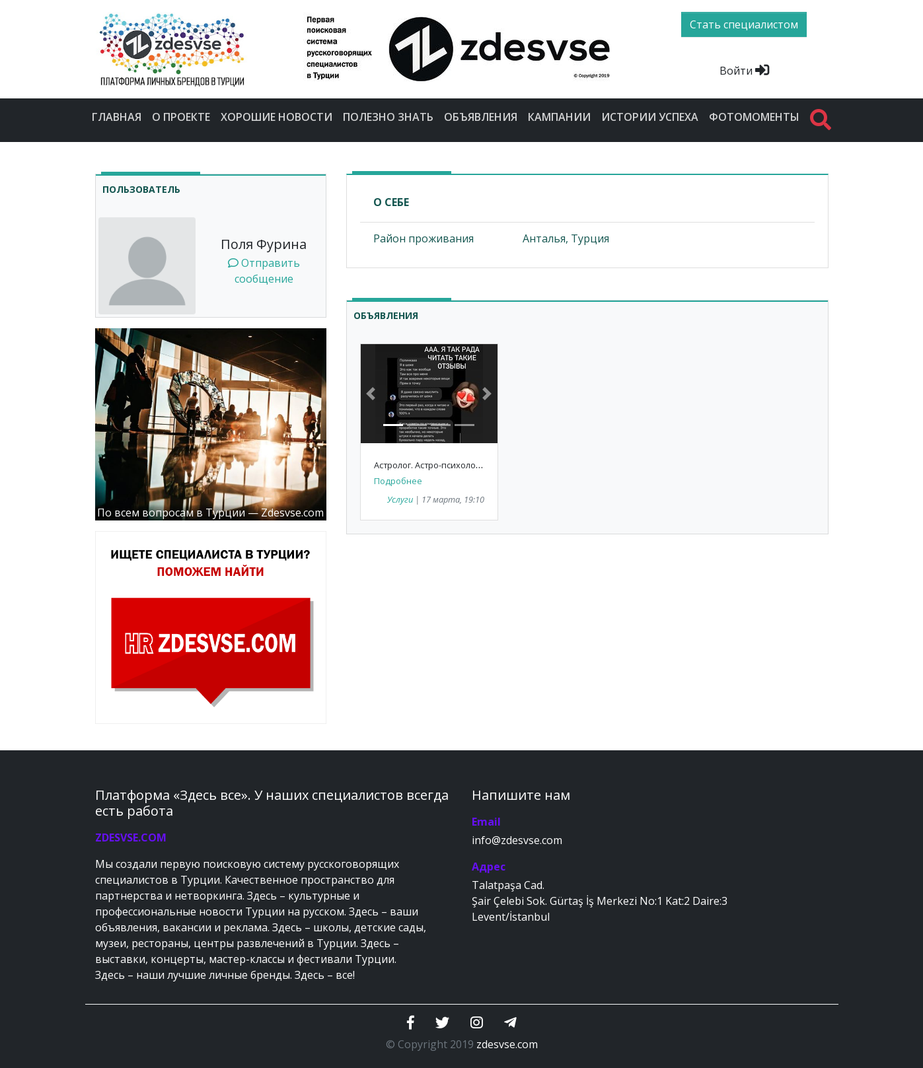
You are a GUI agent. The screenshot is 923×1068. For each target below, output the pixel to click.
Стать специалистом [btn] (744, 24)
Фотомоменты (754, 117)
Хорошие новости (276, 117)
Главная (116, 117)
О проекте (181, 117)
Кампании (559, 117)
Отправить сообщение (264, 271)
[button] (371, 393)
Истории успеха (649, 117)
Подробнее (398, 481)
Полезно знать (388, 117)
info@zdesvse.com (517, 840)
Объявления (480, 117)
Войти (744, 70)
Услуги (400, 499)
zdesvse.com (507, 1044)
